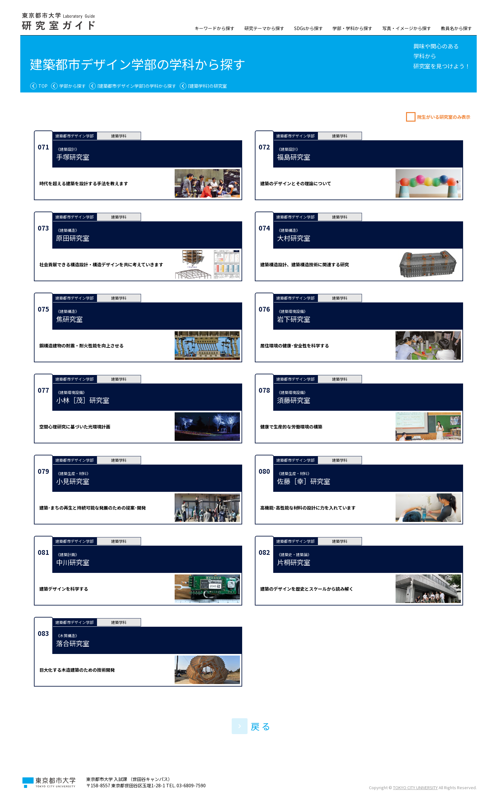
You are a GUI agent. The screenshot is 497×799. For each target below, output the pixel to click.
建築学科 (118, 135)
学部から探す (72, 86)
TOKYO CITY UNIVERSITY (415, 787)
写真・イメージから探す (406, 28)
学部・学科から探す (352, 28)
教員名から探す (456, 28)
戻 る (251, 726)
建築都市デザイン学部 (74, 135)
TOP (43, 86)
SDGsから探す (308, 28)
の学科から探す (136, 86)
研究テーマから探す (264, 28)
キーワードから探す (215, 28)
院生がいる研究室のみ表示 (443, 117)
